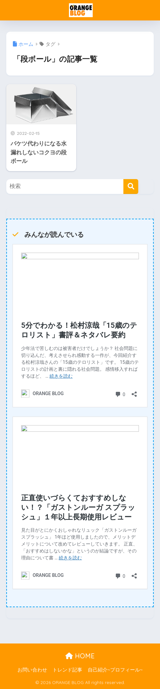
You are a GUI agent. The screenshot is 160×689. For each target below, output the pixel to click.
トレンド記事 (67, 670)
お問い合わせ (32, 670)
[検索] (130, 186)
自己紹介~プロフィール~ (115, 670)
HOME (80, 656)
